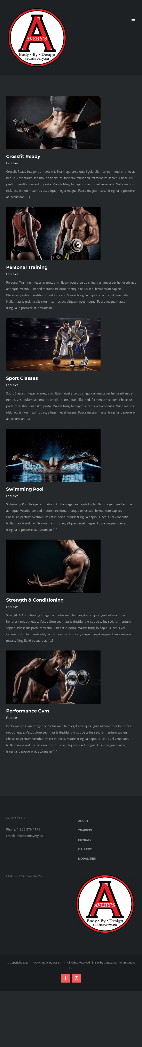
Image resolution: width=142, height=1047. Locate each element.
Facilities (12, 163)
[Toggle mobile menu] (134, 21)
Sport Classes (22, 378)
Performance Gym (27, 711)
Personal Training (27, 267)
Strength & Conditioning (35, 600)
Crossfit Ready (23, 156)
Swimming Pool (25, 489)
